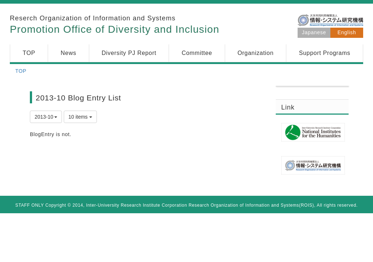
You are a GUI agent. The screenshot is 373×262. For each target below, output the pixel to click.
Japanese (314, 32)
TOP (21, 71)
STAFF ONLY (29, 205)
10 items (80, 117)
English (347, 32)
